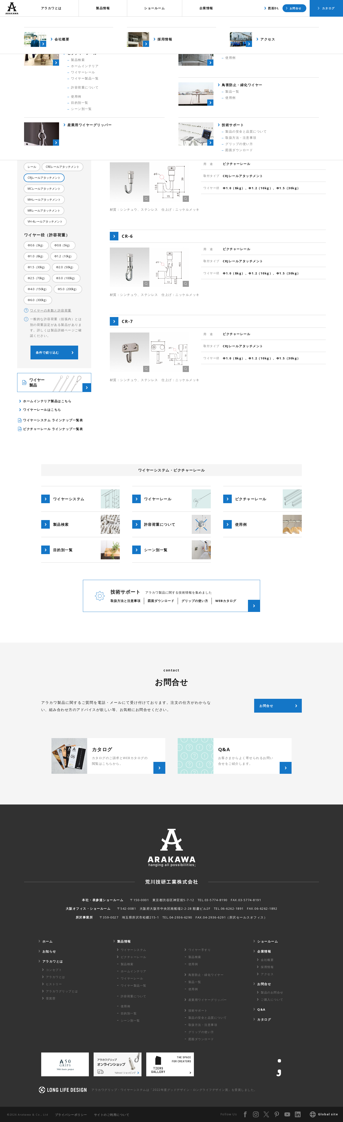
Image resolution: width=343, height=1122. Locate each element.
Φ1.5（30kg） (37, 267)
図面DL (273, 8)
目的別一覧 (129, 1013)
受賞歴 (51, 998)
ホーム (47, 941)
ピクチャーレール (54, 121)
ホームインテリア (133, 971)
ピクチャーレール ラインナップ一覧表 (50, 429)
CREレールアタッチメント (62, 167)
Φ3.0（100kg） (66, 278)
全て (30, 121)
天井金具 (33, 132)
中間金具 (54, 132)
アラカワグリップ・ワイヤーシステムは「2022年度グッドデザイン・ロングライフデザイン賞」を (174, 1090)
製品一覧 (194, 982)
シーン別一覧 (130, 1020)
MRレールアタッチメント (44, 211)
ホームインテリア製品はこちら (47, 401)
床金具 (74, 132)
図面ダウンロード (201, 1039)
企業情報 (206, 8)
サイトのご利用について (112, 1115)
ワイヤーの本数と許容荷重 (47, 310)
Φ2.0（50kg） (65, 267)
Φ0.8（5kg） (62, 245)
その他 (32, 143)
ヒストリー (54, 984)
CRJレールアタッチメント (44, 178)
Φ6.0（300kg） (38, 300)
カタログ (328, 8)
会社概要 (267, 960)
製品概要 (243, 22)
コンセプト (54, 970)
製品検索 (273, 22)
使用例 (301, 22)
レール (32, 167)
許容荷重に (133, 996)
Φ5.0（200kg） (68, 289)
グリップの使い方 (201, 1032)
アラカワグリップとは (62, 991)
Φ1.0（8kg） (36, 256)
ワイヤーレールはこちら (42, 409)
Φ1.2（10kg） (63, 256)
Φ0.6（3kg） (36, 245)
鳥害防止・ (206, 975)
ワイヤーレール (132, 978)
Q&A (261, 1009)
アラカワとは (51, 8)
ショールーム (154, 8)
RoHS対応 (52, 143)
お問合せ (296, 8)
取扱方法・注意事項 (202, 1025)
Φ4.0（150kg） (38, 289)
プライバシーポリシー (71, 1115)
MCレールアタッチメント (44, 189)
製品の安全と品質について (207, 1018)
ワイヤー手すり (199, 950)
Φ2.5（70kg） (37, 278)
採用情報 (267, 967)
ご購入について (272, 1000)
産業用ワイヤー (207, 1000)
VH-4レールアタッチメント (45, 221)
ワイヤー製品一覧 (133, 985)
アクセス (267, 974)
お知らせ (49, 951)
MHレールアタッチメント (44, 200)
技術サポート (198, 1010)
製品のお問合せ (272, 992)
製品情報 (103, 8)
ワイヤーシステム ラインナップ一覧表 (50, 420)
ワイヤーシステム (133, 950)
